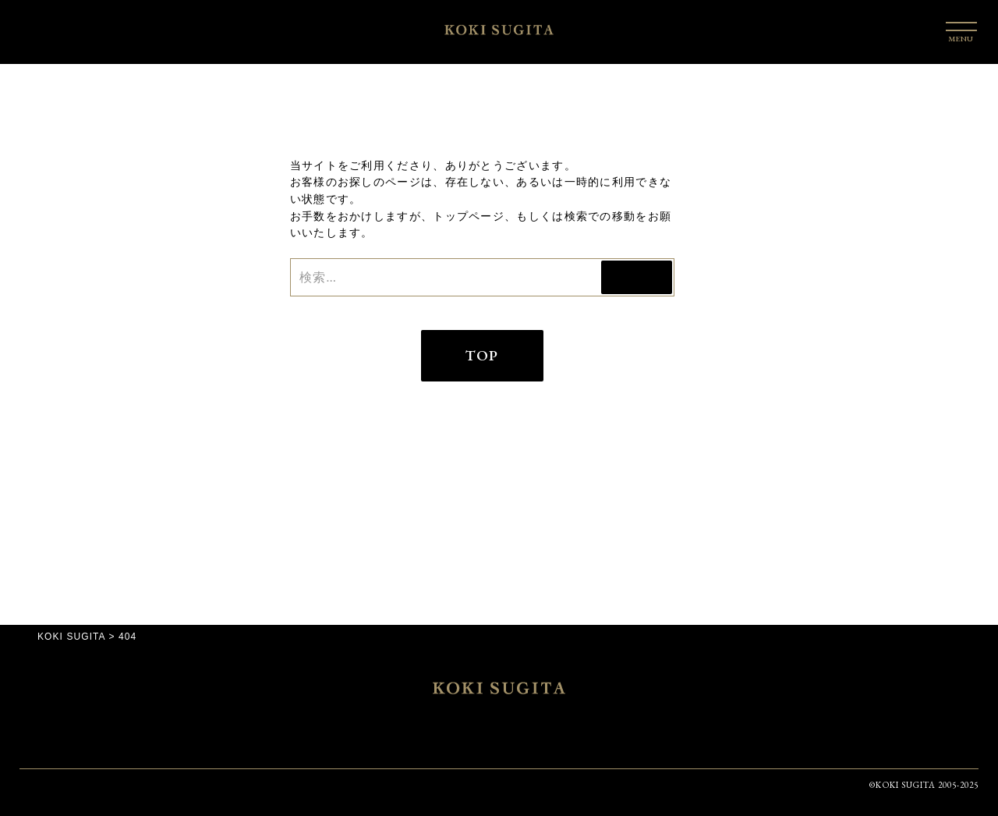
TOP (482, 355)
